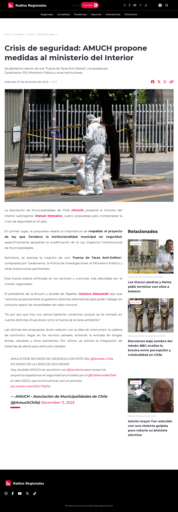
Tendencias (80, 14)
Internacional (113, 14)
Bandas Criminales (46, 34)
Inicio (7, 34)
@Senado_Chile (101, 359)
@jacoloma (75, 370)
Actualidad (63, 14)
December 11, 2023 (57, 402)
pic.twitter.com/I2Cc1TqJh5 (30, 386)
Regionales (47, 14)
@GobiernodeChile (102, 375)
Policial (30, 34)
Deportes (96, 14)
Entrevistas (131, 14)
